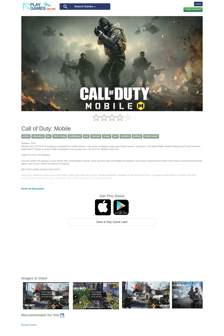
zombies (125, 136)
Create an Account (193, 9)
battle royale (151, 136)
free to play (60, 136)
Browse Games (29, 325)
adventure (38, 136)
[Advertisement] (112, 250)
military (137, 136)
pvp (86, 136)
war (115, 136)
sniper (106, 136)
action (26, 136)
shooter (96, 136)
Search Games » (84, 6)
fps (48, 136)
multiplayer (75, 136)
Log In (198, 4)
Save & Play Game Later (112, 222)
